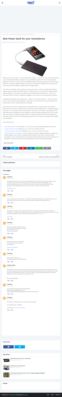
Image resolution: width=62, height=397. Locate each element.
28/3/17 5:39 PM (10, 286)
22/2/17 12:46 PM (10, 255)
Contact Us (58, 394)
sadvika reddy (11, 265)
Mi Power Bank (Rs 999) (11, 126)
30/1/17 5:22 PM (10, 238)
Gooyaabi (25, 394)
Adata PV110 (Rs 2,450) (11, 129)
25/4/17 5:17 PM (10, 299)
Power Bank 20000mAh (12, 231)
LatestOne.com (40, 213)
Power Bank (10, 216)
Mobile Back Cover (11, 188)
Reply (8, 190)
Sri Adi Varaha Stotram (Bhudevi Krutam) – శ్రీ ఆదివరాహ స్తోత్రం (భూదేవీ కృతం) (27, 373)
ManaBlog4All (7, 42)
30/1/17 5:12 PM (10, 224)
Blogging (13, 394)
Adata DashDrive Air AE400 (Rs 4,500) (15, 133)
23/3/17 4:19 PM (10, 266)
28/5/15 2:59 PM (10, 178)
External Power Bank (11, 34)
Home (4, 34)
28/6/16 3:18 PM (10, 208)
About (52, 394)
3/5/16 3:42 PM (10, 196)
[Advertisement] (31, 19)
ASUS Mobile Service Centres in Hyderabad (20, 358)
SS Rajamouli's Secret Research (17, 365)
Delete (12, 190)
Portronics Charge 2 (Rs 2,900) (13, 131)
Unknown (9, 177)
